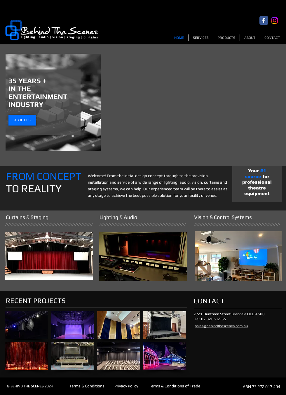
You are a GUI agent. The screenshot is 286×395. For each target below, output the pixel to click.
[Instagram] (274, 20)
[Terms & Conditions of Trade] (174, 386)
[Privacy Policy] (126, 386)
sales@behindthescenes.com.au (221, 326)
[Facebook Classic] (263, 20)
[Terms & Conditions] (86, 386)
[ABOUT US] (22, 120)
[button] (26, 325)
